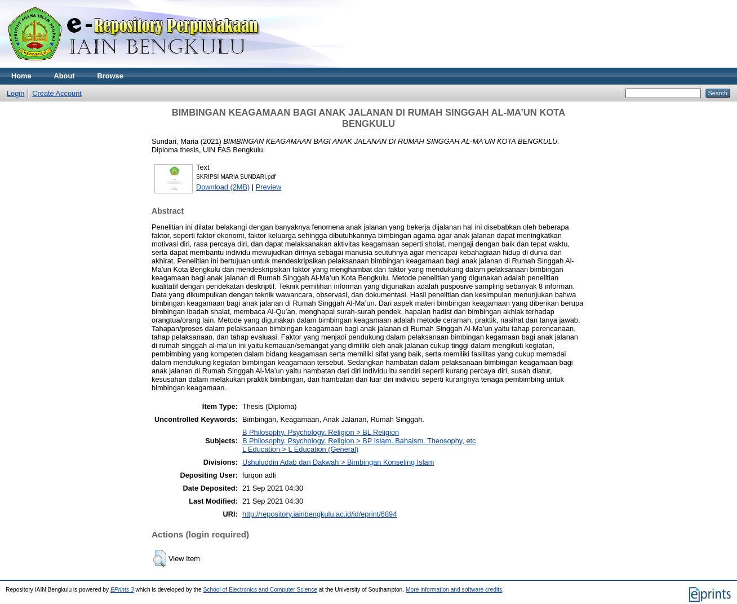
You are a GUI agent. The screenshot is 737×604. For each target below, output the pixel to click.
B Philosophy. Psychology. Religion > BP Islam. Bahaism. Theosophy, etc (359, 441)
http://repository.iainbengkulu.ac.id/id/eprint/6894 (319, 514)
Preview (269, 187)
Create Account (57, 93)
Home (21, 76)
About (64, 76)
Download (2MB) (223, 187)
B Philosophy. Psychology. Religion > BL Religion (320, 432)
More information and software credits (454, 590)
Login (15, 93)
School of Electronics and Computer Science (260, 590)
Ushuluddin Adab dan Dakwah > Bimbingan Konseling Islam (338, 462)
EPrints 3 (122, 590)
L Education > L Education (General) (300, 449)
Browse (110, 76)
